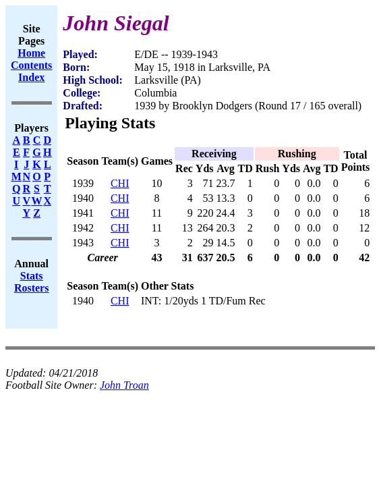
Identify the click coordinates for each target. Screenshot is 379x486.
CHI (120, 183)
